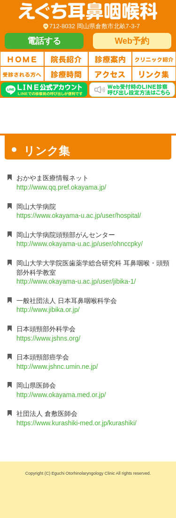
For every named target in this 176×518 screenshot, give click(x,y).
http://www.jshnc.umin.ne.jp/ (57, 366)
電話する (44, 41)
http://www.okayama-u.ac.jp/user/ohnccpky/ (79, 243)
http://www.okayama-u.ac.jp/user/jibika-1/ (76, 281)
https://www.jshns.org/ (48, 338)
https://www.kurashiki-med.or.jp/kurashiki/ (76, 423)
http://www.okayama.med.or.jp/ (61, 394)
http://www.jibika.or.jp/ (48, 309)
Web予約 (132, 41)
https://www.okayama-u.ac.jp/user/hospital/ (78, 215)
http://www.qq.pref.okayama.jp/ (61, 187)
